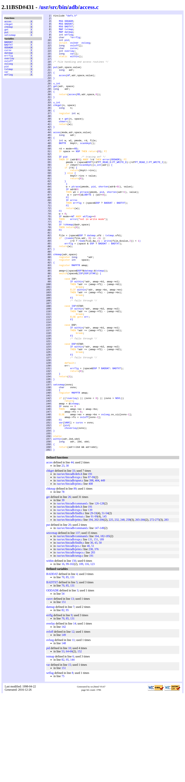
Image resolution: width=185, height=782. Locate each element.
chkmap (8, 28)
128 (102, 590)
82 (62, 697)
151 (96, 626)
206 (102, 607)
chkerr (63, 143)
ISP (81, 325)
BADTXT (8, 49)
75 (62, 763)
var (6, 81)
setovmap (10, 38)
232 (117, 607)
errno (73, 237)
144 (72, 747)
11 (73, 727)
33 (73, 558)
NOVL (118, 475)
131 (90, 626)
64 (67, 738)
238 (91, 636)
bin (63, 7)
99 (96, 603)
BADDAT (8, 45)
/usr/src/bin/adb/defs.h (69, 561)
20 (69, 612)
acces (7, 22)
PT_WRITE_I (156, 192)
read (81, 286)
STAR (93, 325)
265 (137, 607)
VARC (67, 504)
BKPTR (62, 169)
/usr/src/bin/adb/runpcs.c (70, 639)
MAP (61, 32)
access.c (89, 7)
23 (62, 552)
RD (78, 110)
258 (128, 607)
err (86, 377)
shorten (103, 221)
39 (62, 587)
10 (69, 735)
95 (67, 697)
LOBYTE (87, 231)
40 (88, 633)
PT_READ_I (141, 192)
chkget (8, 25)
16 (62, 651)
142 (63, 714)
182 (102, 623)
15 (69, 752)
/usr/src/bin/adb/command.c (72, 590)
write (107, 286)
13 (72, 686)
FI (67, 234)
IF (60, 185)
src (53, 7)
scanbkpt (85, 169)
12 (72, 719)
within (74, 65)
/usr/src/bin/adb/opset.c (69, 567)
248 (122, 607)
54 (107, 600)
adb (73, 7)
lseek (69, 283)
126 (96, 590)
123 (92, 651)
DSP (89, 192)
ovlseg (8, 71)
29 (91, 600)
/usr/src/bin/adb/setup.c (69, 643)
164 (96, 623)
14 (74, 710)
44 (72, 549)
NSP (78, 178)
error (106, 188)
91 (92, 603)
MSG (61, 22)
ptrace (76, 221)
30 (67, 552)
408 (91, 571)
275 (157, 607)
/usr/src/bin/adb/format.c (70, 603)
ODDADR (8, 52)
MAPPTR (76, 315)
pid (6, 75)
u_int (56, 97)
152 (79, 738)
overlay (9, 65)
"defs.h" (71, 16)
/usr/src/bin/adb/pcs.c (68, 633)
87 (89, 564)
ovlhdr (74, 48)
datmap (8, 58)
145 (104, 603)
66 (71, 738)
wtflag (8, 84)
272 (152, 607)
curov (7, 55)
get (6, 31)
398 (91, 567)
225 (111, 607)
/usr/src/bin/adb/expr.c (69, 564)
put (6, 35)
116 (87, 651)
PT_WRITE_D (119, 192)
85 (67, 664)
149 (102, 615)
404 (97, 567)
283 (166, 607)
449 (103, 567)
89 (75, 575)
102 (72, 651)
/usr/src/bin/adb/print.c (69, 571)
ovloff (8, 68)
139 (90, 597)
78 (62, 579)
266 (143, 607)
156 (74, 648)
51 (103, 600)
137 (78, 620)
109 (81, 651)
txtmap (8, 78)
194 (91, 607)
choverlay (70, 511)
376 (96, 636)
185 (108, 623)
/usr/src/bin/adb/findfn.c (70, 600)
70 (62, 664)
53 (62, 738)
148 (63, 730)
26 (69, 584)
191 (90, 561)
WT (68, 87)
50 (100, 630)
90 (93, 564)
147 (96, 615)
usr (44, 7)
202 (96, 607)
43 (95, 630)
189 (102, 626)
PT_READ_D (104, 192)
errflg (8, 62)
